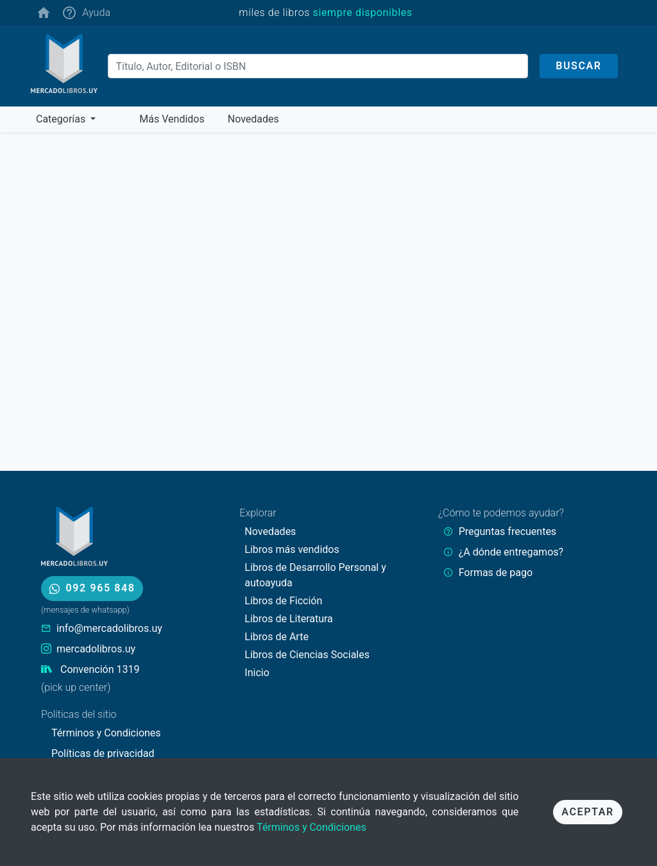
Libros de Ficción (283, 601)
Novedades (270, 531)
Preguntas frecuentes (507, 531)
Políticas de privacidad (103, 753)
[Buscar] (318, 66)
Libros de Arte (276, 637)
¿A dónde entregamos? (511, 552)
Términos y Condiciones (311, 827)
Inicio (256, 672)
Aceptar (587, 812)
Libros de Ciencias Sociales (307, 655)
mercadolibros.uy (95, 649)
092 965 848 (92, 588)
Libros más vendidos (291, 549)
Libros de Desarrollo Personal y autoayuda (315, 575)
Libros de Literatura (288, 619)
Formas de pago (496, 572)
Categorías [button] (62, 119)
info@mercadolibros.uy (109, 628)
